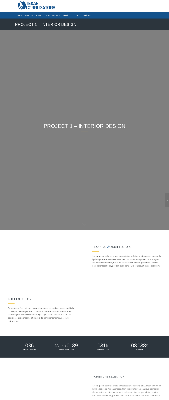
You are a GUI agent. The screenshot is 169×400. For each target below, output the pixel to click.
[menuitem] (19, 15)
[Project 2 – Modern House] (167, 200)
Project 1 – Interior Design (45, 24)
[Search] (152, 15)
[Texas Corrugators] (38, 6)
